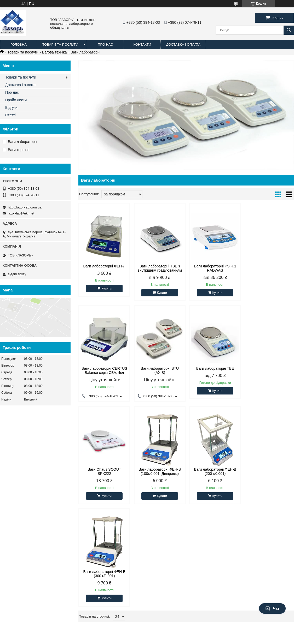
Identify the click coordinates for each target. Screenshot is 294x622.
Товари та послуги (60, 44)
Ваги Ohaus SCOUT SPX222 (213, 370)
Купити (106, 288)
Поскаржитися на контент (139, 618)
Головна (18, 44)
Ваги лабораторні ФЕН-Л (104, 266)
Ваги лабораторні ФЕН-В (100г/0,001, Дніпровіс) (268, 370)
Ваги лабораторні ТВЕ (159, 368)
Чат (272, 608)
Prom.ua (171, 613)
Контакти (142, 44)
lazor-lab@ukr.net (21, 213)
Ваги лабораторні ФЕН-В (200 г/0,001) (104, 473)
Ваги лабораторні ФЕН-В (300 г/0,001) (159, 473)
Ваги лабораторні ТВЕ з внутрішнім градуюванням (159, 268)
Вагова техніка (54, 52)
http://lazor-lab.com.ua (25, 207)
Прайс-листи (16, 100)
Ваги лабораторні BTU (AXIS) (104, 370)
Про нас (105, 44)
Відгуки (11, 107)
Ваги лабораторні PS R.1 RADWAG (213, 268)
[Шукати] (289, 30)
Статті (10, 115)
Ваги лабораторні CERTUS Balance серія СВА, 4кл (268, 268)
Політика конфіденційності (179, 618)
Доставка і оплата (183, 44)
